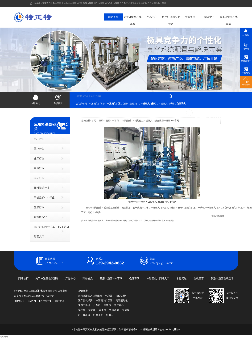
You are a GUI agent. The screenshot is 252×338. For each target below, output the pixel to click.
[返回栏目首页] (217, 216)
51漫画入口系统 (166, 103)
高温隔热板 (122, 300)
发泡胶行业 (40, 217)
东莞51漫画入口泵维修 (90, 295)
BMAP (19, 301)
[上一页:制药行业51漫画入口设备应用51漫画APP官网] (104, 220)
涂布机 (92, 310)
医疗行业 (39, 148)
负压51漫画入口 (130, 103)
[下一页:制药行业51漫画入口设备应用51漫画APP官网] (151, 220)
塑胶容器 (119, 305)
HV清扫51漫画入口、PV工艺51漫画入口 (51, 231)
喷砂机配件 (122, 295)
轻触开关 (98, 315)
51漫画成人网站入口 (157, 278)
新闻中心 (209, 17)
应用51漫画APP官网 (171, 20)
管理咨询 (114, 310)
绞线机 (81, 310)
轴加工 (109, 315)
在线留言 (58, 103)
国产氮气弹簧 (85, 300)
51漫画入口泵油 (104, 300)
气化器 (108, 295)
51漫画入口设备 (97, 103)
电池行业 (39, 168)
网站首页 (113, 17)
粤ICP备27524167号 (34, 296)
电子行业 (39, 139)
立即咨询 (35, 103)
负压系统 (132, 3)
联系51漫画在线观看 (229, 20)
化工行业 (39, 158)
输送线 (102, 310)
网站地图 (4, 336)
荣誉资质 (190, 17)
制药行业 (39, 178)
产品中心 (152, 17)
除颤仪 (125, 310)
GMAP (31, 301)
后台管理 (59, 301)
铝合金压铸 (84, 315)
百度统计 (45, 301)
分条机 (96, 305)
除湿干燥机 (84, 305)
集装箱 (107, 305)
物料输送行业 (41, 187)
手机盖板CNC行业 (44, 197)
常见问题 (181, 278)
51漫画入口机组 (105, 3)
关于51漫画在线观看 (132, 20)
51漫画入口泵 (76, 3)
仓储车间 (134, 278)
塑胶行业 (39, 207)
